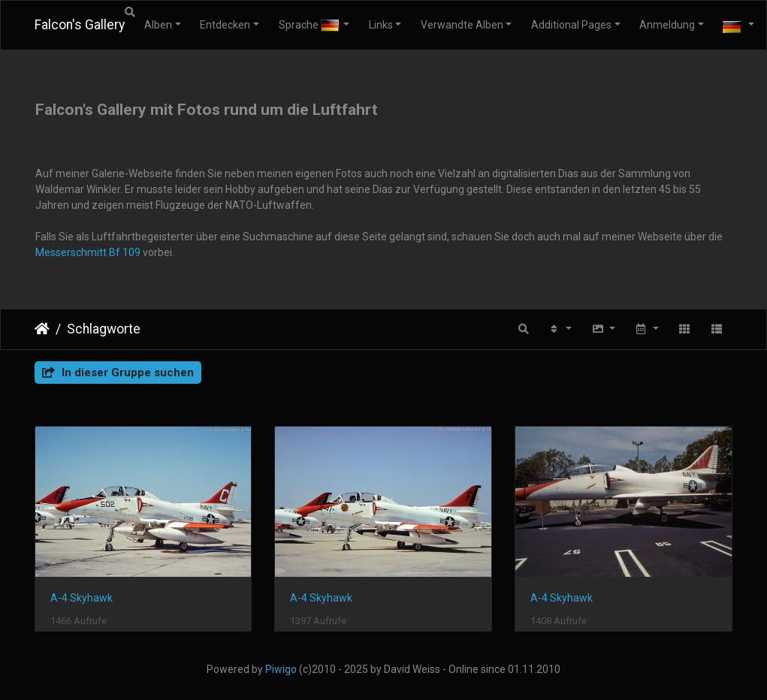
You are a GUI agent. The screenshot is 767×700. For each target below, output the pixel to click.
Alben (158, 25)
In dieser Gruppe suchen (118, 372)
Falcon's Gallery (80, 24)
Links (381, 25)
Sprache (310, 25)
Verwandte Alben (462, 25)
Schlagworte (103, 328)
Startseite (42, 329)
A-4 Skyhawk (81, 598)
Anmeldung (667, 25)
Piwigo (281, 669)
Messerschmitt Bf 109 (87, 252)
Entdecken (225, 25)
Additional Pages (571, 25)
